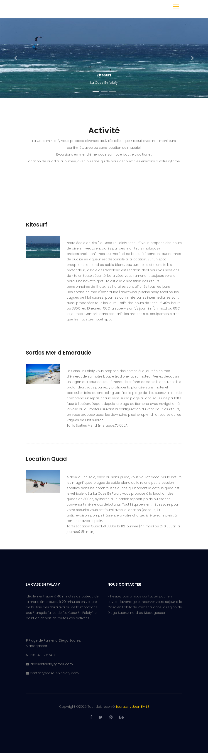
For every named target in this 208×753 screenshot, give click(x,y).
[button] (15, 58)
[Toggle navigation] (176, 7)
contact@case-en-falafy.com (54, 673)
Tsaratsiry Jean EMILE (132, 706)
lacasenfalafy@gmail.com (51, 664)
